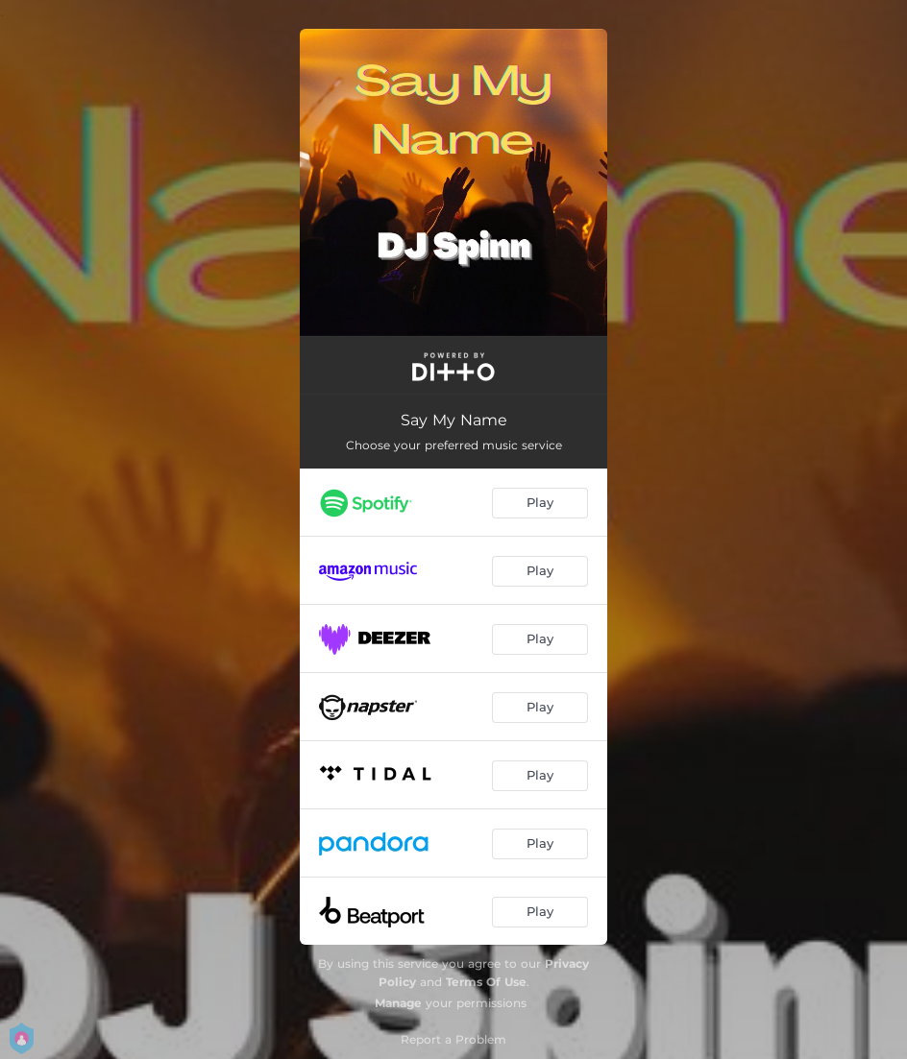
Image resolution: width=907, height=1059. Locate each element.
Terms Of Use (486, 982)
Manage (398, 1003)
